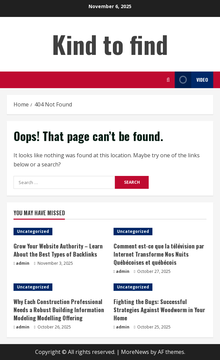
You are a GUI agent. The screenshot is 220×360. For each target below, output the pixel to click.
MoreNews (135, 352)
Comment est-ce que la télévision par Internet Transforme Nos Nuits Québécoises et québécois (159, 254)
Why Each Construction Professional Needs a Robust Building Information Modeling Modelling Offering (59, 309)
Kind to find (110, 44)
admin (22, 263)
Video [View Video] (191, 80)
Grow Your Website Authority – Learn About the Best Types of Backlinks (58, 250)
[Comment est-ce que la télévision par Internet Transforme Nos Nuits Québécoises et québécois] (160, 231)
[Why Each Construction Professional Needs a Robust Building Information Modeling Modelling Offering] (60, 287)
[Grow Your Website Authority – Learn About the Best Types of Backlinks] (60, 231)
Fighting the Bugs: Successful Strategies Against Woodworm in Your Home (159, 309)
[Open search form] (168, 79)
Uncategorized (33, 231)
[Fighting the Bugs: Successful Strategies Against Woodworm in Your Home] (160, 287)
